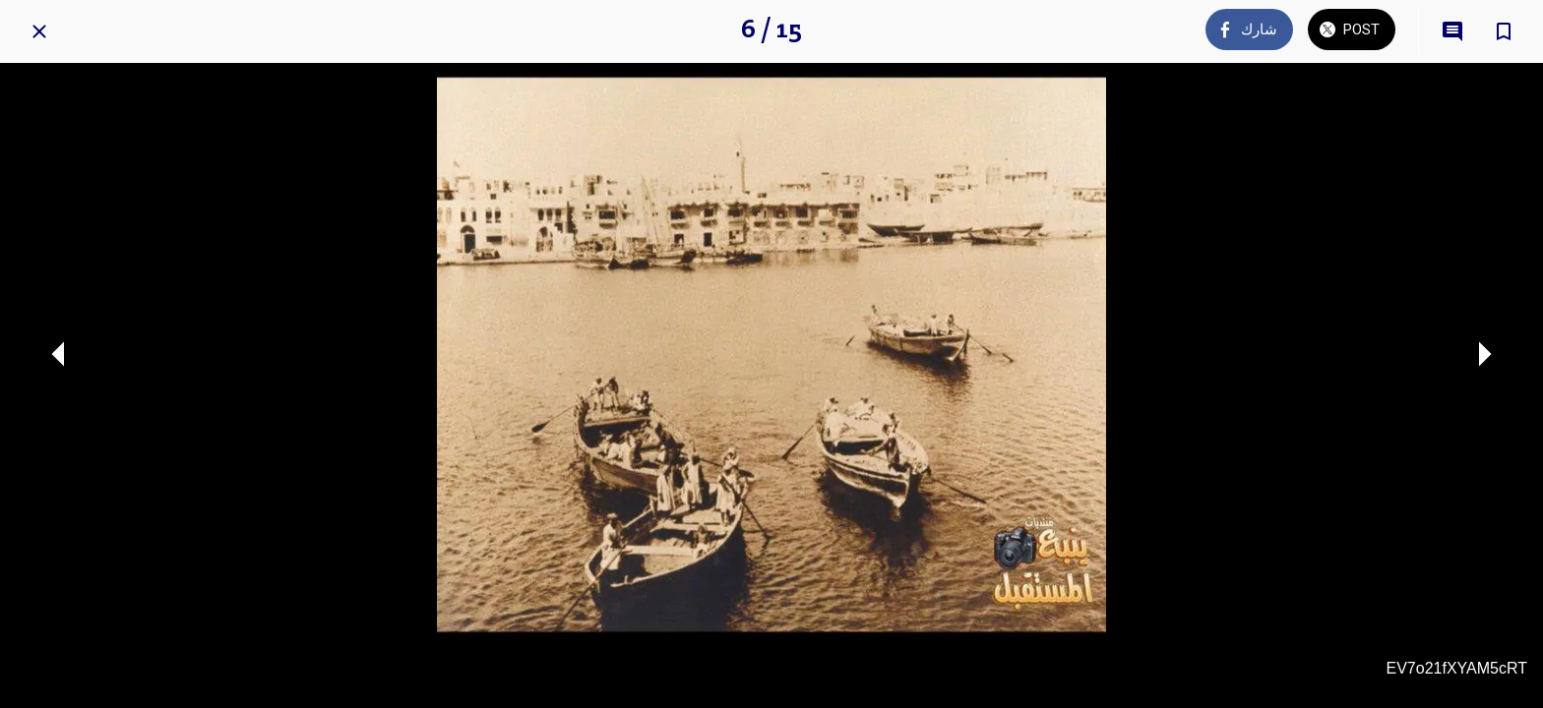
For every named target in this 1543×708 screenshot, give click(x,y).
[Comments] (1452, 31)
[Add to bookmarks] (1503, 31)
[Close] (39, 31)
